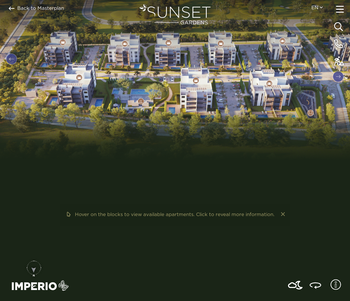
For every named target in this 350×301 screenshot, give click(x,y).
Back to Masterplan (36, 8)
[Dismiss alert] (282, 214)
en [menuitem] (317, 7)
